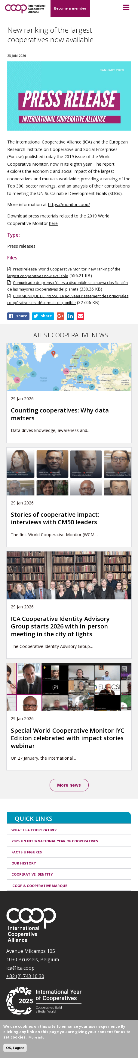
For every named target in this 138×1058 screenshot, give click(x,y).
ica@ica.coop (20, 968)
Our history (23, 863)
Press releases (21, 246)
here (53, 223)
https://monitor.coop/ (69, 204)
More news (69, 785)
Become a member (70, 8)
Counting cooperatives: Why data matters (60, 414)
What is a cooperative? (34, 830)
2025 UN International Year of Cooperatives (54, 841)
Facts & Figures (26, 852)
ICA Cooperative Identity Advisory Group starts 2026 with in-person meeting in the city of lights (60, 626)
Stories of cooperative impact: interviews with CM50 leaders (55, 518)
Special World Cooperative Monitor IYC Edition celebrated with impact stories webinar (67, 738)
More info (36, 1037)
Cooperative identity (32, 874)
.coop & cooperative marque (39, 885)
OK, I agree (15, 1048)
